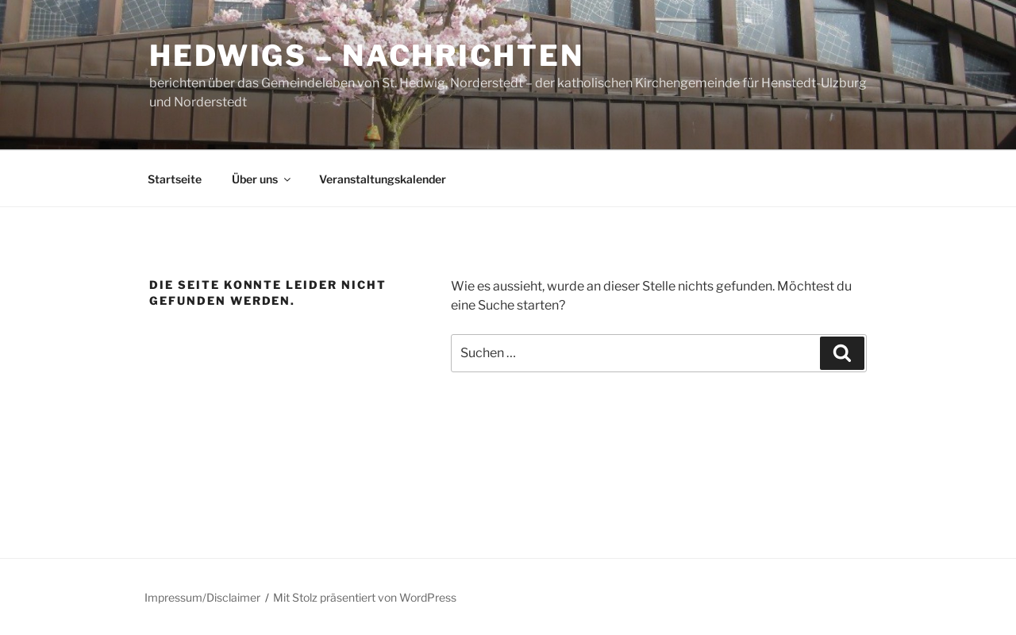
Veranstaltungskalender (382, 179)
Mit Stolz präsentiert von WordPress (364, 597)
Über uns (262, 179)
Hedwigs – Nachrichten (366, 55)
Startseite (175, 179)
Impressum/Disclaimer (202, 597)
